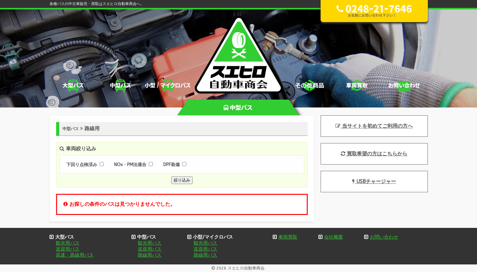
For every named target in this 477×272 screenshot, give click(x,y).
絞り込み (182, 180)
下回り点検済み (81, 164)
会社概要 (333, 237)
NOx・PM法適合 (130, 164)
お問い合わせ (384, 237)
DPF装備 (171, 164)
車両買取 (287, 237)
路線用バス (149, 255)
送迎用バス (67, 249)
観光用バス (67, 243)
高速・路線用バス (75, 255)
